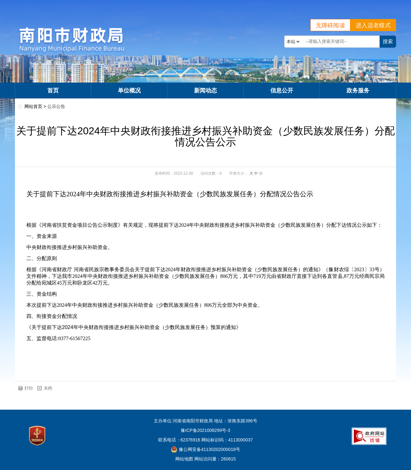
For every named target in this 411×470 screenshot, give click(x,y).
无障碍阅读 (330, 25)
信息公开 (281, 90)
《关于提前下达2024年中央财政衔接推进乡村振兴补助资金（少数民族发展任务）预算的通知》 (133, 327)
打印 (28, 388)
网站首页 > (35, 106)
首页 (53, 90)
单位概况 (129, 90)
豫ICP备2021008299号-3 (205, 430)
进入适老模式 (373, 25)
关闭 (48, 388)
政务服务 (358, 90)
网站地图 (184, 458)
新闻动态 (205, 90)
